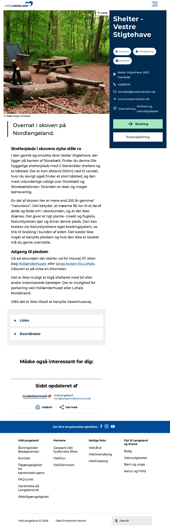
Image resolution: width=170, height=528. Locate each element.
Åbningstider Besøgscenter (29, 450)
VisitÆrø (95, 448)
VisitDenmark (64, 465)
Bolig (127, 451)
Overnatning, (127, 108)
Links (21, 320)
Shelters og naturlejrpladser (147, 109)
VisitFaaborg (98, 461)
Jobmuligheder (135, 458)
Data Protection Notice (71, 520)
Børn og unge (134, 464)
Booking (137, 124)
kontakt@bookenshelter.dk (137, 92)
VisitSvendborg (100, 454)
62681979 (124, 84)
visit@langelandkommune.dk (72, 398)
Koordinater (27, 334)
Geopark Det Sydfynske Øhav (66, 450)
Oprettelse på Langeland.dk (29, 488)
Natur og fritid (135, 471)
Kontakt (25, 458)
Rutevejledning (138, 137)
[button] (101, 4)
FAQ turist (26, 479)
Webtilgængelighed (34, 497)
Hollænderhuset (32, 264)
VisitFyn (60, 458)
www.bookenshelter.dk (134, 99)
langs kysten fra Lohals (75, 264)
